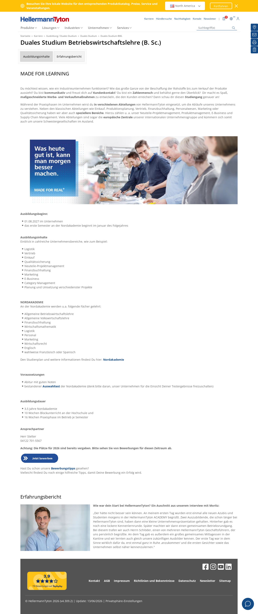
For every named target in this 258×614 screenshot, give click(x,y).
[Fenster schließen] (236, 6)
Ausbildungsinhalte (36, 56)
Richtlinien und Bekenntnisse (154, 581)
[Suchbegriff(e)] (217, 27)
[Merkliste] (254, 49)
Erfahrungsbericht (69, 56)
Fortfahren (221, 6)
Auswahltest (51, 386)
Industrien (72, 28)
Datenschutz (187, 581)
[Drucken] (254, 42)
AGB (107, 581)
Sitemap (225, 581)
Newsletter (207, 581)
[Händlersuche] (254, 27)
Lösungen (49, 28)
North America (185, 6)
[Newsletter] (254, 34)
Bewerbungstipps (63, 468)
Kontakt (94, 581)
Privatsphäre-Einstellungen (124, 601)
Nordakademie (113, 359)
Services (123, 28)
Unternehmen (98, 28)
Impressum (122, 581)
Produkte (27, 28)
